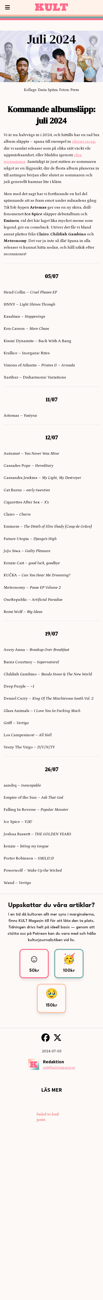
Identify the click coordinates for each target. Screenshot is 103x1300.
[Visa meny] (7, 7)
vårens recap (83, 141)
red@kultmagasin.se (59, 1067)
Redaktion (53, 1062)
